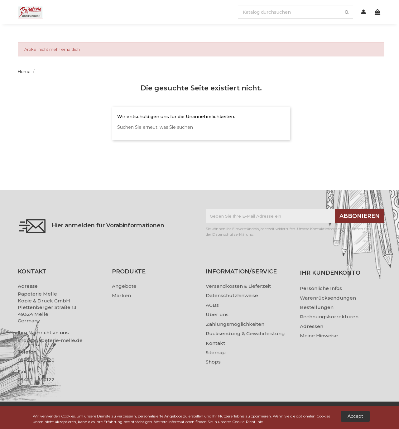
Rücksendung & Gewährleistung (245, 333)
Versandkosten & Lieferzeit (238, 286)
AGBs (212, 305)
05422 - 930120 (36, 360)
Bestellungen (317, 307)
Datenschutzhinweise (232, 295)
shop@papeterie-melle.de (50, 340)
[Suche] (295, 12)
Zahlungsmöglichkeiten (235, 324)
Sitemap (216, 352)
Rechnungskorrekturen (329, 317)
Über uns (217, 314)
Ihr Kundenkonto (330, 272)
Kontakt (215, 343)
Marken (121, 295)
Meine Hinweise (319, 336)
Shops (213, 362)
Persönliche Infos (321, 288)
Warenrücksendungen (328, 298)
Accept (355, 416)
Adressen (311, 326)
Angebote (124, 286)
